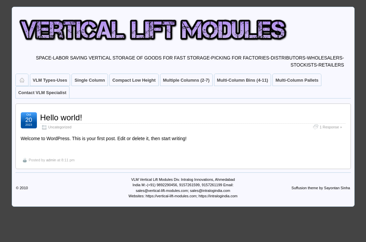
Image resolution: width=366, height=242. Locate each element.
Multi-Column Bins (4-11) (242, 80)
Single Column (89, 80)
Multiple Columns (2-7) (186, 80)
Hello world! (61, 117)
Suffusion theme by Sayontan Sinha (321, 188)
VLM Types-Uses (50, 80)
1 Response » (331, 127)
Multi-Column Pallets (296, 80)
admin (51, 160)
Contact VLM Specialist (42, 92)
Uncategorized (60, 127)
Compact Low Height (134, 80)
